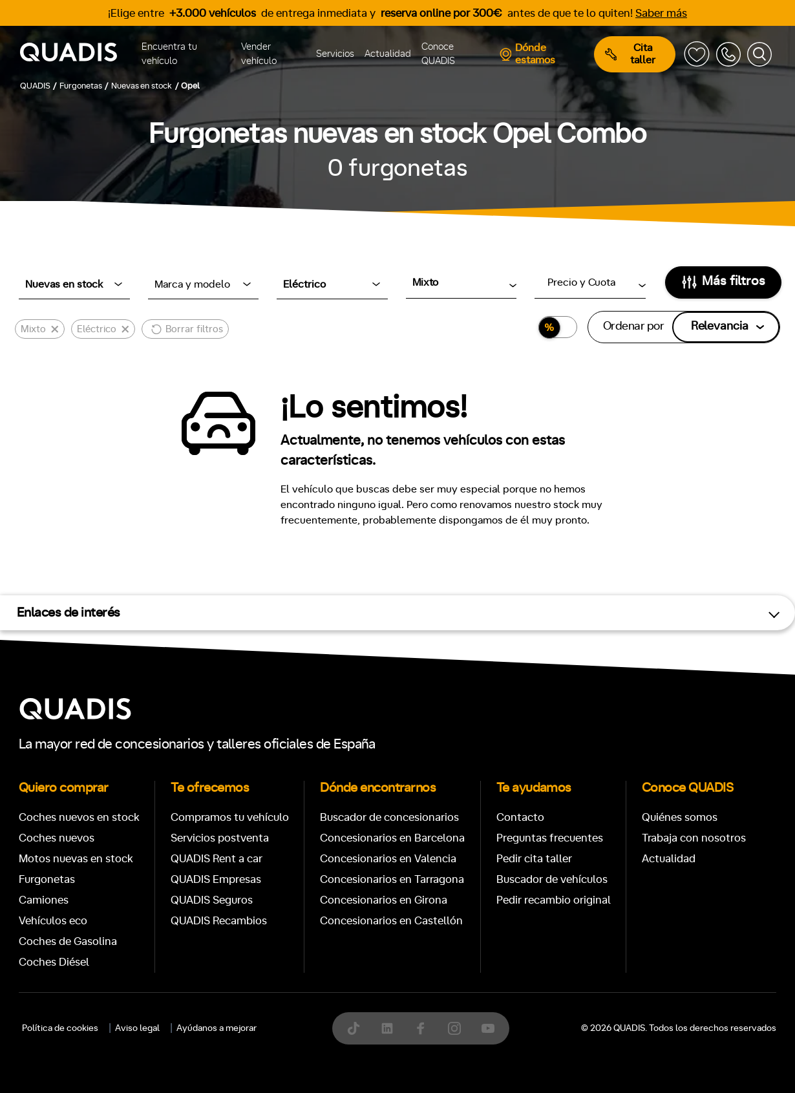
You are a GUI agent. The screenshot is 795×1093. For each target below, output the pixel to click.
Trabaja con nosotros (694, 838)
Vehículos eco (53, 920)
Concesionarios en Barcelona (392, 838)
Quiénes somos (679, 817)
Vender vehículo (259, 54)
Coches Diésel (54, 962)
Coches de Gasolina (68, 941)
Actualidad (388, 54)
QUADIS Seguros (212, 900)
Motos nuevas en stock (76, 858)
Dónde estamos (527, 54)
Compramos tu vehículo (230, 817)
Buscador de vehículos (552, 879)
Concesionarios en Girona (383, 900)
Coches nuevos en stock (79, 817)
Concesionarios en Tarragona (392, 879)
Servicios (335, 54)
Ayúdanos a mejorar (216, 1028)
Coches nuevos (56, 838)
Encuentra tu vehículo (169, 54)
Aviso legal (137, 1028)
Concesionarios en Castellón (391, 920)
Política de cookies (60, 1028)
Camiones (44, 900)
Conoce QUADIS (438, 54)
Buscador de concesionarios (389, 817)
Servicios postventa (220, 838)
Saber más (661, 13)
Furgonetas (47, 879)
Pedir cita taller (534, 858)
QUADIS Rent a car (216, 858)
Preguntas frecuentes (549, 838)
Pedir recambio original (553, 900)
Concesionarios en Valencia (388, 858)
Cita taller (630, 54)
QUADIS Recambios (219, 920)
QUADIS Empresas (216, 879)
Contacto (520, 817)
